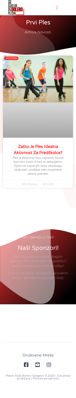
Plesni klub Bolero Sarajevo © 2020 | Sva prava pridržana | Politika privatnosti (38, 383)
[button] (57, 7)
